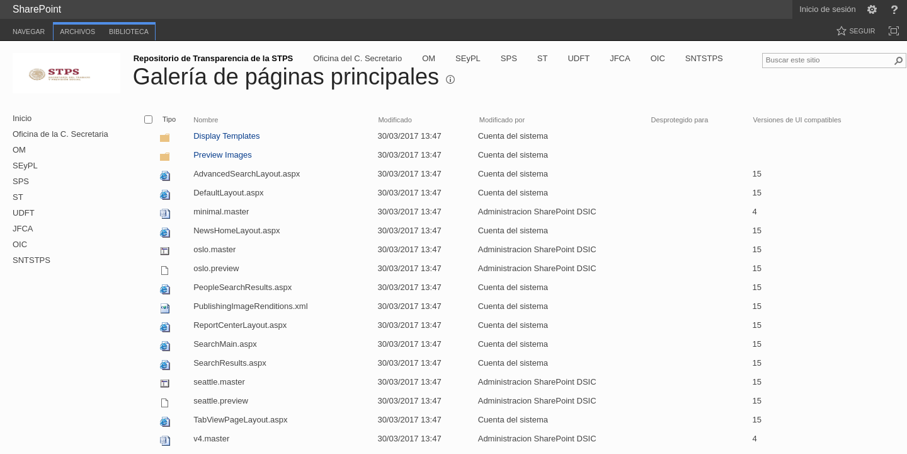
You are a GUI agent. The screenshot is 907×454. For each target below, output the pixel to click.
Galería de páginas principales (286, 77)
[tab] (29, 29)
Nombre (205, 120)
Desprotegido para (680, 120)
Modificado (394, 120)
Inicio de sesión (827, 9)
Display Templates (226, 136)
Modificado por (502, 120)
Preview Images (222, 155)
